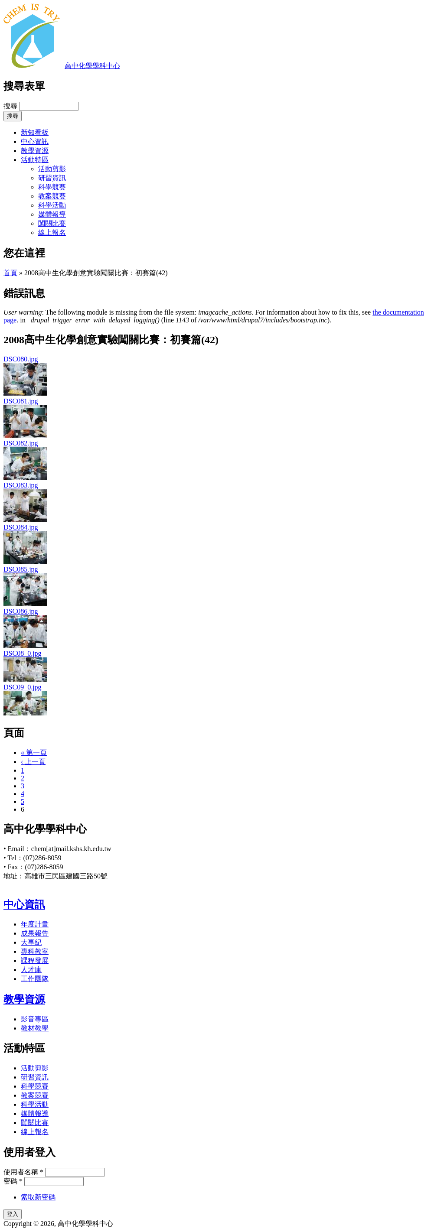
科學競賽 (52, 187)
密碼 (13, 1181)
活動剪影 (52, 168)
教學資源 (35, 150)
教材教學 (35, 1028)
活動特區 (35, 159)
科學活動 (52, 205)
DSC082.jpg (20, 443)
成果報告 (35, 933)
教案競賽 (52, 196)
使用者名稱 (23, 1172)
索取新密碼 (38, 1197)
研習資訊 (52, 178)
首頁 (10, 272)
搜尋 (11, 106)
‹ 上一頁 (33, 761)
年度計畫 (35, 924)
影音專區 (35, 1019)
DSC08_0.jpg (22, 653)
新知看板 (35, 132)
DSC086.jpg (20, 611)
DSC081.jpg (20, 401)
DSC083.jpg (20, 485)
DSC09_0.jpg (22, 687)
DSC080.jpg (20, 359)
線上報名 (52, 232)
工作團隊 (35, 978)
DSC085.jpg (20, 569)
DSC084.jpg (20, 527)
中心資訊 (35, 141)
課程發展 (35, 960)
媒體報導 (52, 214)
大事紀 (31, 942)
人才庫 (31, 969)
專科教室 (35, 951)
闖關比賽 (52, 223)
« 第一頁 (34, 752)
